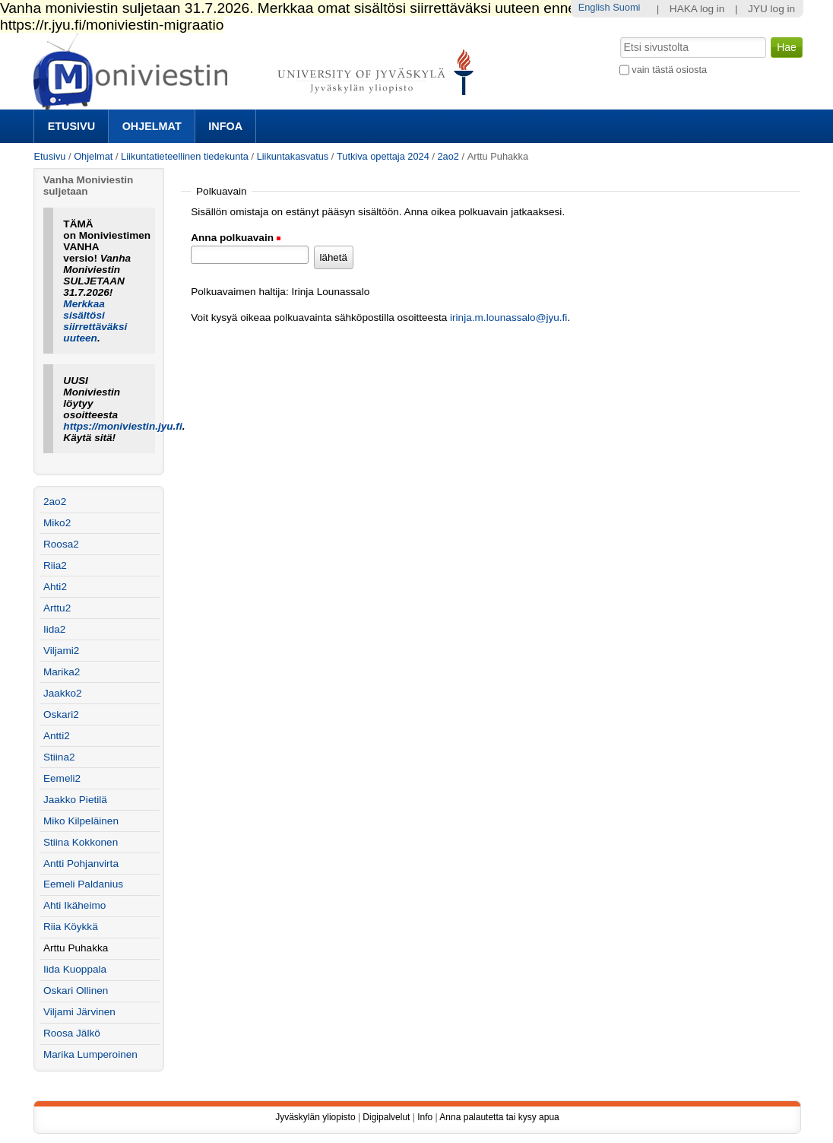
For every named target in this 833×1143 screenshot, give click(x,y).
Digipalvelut (386, 1117)
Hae (618, 36)
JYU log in (771, 8)
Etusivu (71, 126)
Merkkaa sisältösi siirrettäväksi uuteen (95, 321)
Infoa (225, 126)
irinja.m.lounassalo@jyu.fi (508, 317)
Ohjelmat (152, 126)
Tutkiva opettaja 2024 (383, 156)
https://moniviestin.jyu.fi (122, 426)
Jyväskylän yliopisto (315, 1117)
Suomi (626, 7)
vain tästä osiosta (669, 69)
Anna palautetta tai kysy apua (499, 1117)
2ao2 (448, 156)
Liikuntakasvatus (293, 156)
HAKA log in (697, 8)
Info (424, 1117)
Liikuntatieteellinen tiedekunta (185, 156)
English (594, 7)
